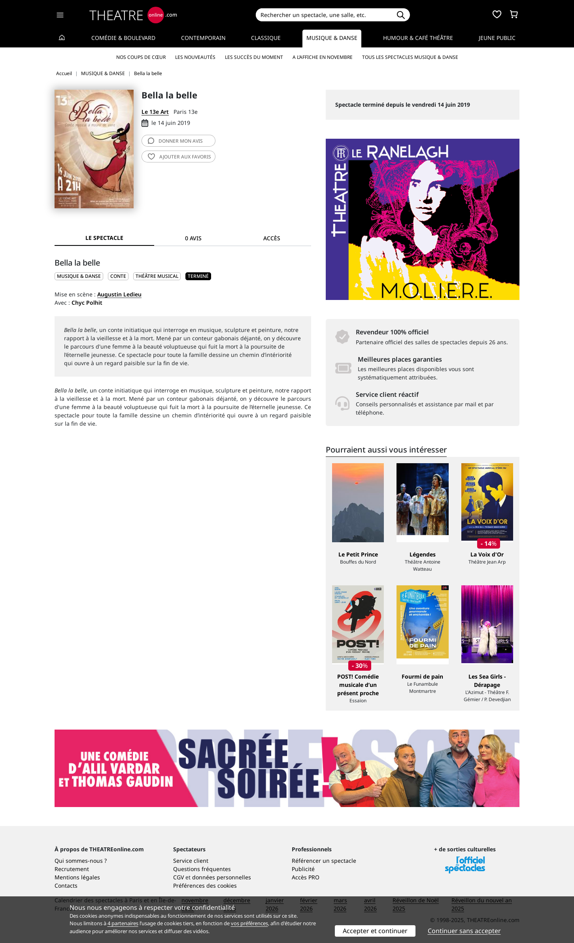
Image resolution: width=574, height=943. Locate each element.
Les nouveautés (195, 57)
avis (175, 141)
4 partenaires (123, 923)
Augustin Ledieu (119, 294)
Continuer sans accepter (464, 930)
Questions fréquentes (202, 869)
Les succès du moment (254, 57)
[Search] (323, 14)
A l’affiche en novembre (323, 57)
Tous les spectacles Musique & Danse (410, 57)
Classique (266, 37)
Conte (118, 276)
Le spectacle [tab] (104, 237)
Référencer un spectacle (324, 860)
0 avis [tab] (193, 238)
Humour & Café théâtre (418, 37)
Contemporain (203, 37)
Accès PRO (305, 877)
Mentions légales (77, 877)
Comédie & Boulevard (123, 37)
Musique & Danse (331, 37)
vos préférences (249, 923)
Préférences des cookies (205, 885)
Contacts (66, 885)
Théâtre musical (157, 276)
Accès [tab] (271, 238)
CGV (178, 877)
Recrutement (72, 869)
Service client (190, 860)
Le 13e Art (155, 111)
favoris (179, 156)
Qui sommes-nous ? (81, 860)
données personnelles (221, 877)
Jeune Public (497, 37)
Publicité (303, 869)
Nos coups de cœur (141, 57)
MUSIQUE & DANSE (79, 276)
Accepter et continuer (375, 930)
